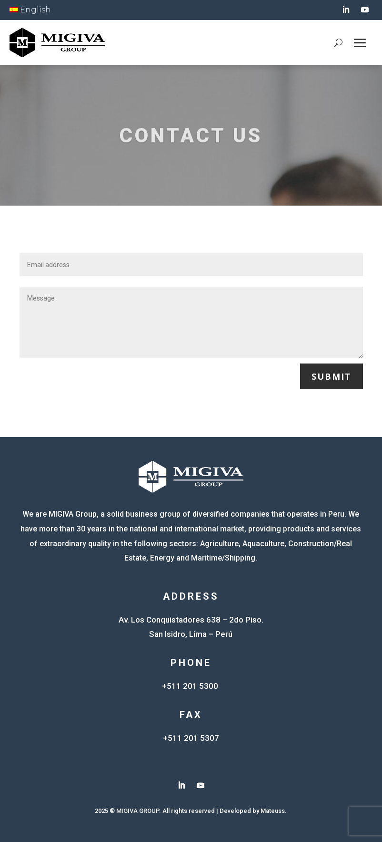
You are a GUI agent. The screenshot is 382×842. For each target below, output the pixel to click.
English (30, 9)
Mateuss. (274, 810)
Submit (332, 376)
